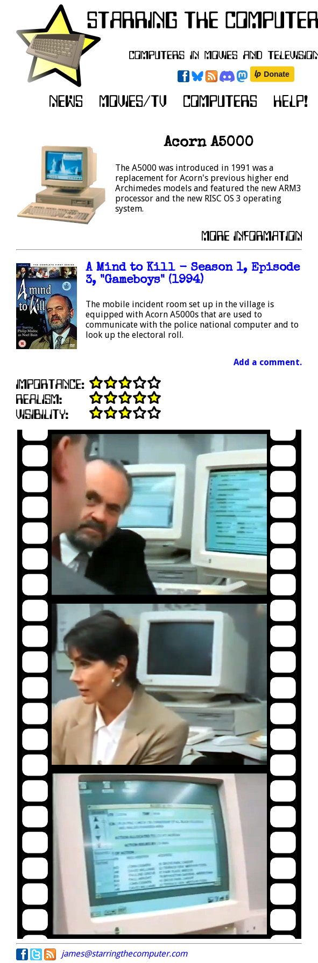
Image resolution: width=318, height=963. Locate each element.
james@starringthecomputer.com (124, 953)
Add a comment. (268, 362)
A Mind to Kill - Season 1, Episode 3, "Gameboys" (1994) (193, 274)
